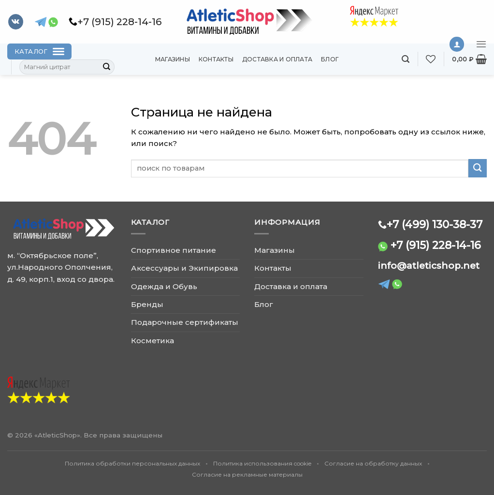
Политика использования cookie (262, 463)
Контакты (216, 59)
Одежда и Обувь (164, 286)
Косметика (152, 340)
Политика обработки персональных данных (132, 463)
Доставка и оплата (277, 59)
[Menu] (481, 44)
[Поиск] (405, 59)
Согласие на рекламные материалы (247, 474)
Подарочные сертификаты (184, 322)
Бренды (147, 304)
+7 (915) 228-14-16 (436, 245)
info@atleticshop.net (428, 265)
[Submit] (107, 67)
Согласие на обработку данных (373, 463)
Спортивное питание (173, 250)
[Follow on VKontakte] (15, 21)
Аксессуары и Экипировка (184, 268)
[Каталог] (39, 51)
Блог (330, 59)
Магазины (172, 59)
